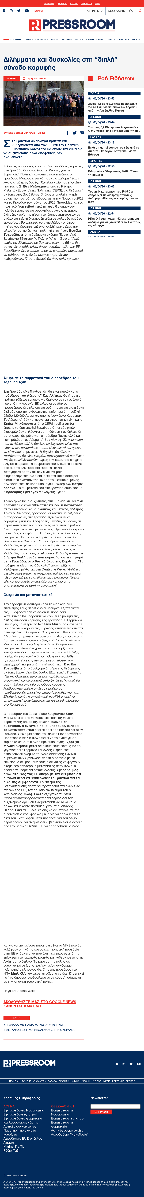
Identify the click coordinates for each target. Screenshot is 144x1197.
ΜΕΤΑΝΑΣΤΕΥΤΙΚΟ (19, 1030)
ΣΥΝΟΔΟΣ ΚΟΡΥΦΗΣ (52, 1025)
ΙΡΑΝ (97, 3)
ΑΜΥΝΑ (74, 3)
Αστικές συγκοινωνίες (19, 1126)
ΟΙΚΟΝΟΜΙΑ (41, 39)
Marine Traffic (13, 1146)
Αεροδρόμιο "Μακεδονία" (69, 1134)
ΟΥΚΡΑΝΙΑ (49, 3)
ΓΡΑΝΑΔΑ (12, 1025)
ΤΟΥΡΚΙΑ (62, 3)
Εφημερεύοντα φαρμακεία (22, 1118)
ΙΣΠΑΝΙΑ (28, 1025)
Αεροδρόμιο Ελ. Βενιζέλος (22, 1138)
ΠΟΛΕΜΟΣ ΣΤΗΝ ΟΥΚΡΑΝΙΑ (55, 1030)
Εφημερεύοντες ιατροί (20, 1114)
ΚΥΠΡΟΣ (101, 39)
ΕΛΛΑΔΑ (55, 39)
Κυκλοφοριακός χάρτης (21, 1122)
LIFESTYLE (123, 39)
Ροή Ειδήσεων (116, 78)
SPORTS (136, 39)
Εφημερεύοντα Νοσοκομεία (23, 1110)
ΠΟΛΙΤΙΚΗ (15, 39)
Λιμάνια (8, 1142)
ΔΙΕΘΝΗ (89, 39)
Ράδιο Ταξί (11, 1150)
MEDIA (111, 39)
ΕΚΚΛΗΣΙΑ (86, 3)
